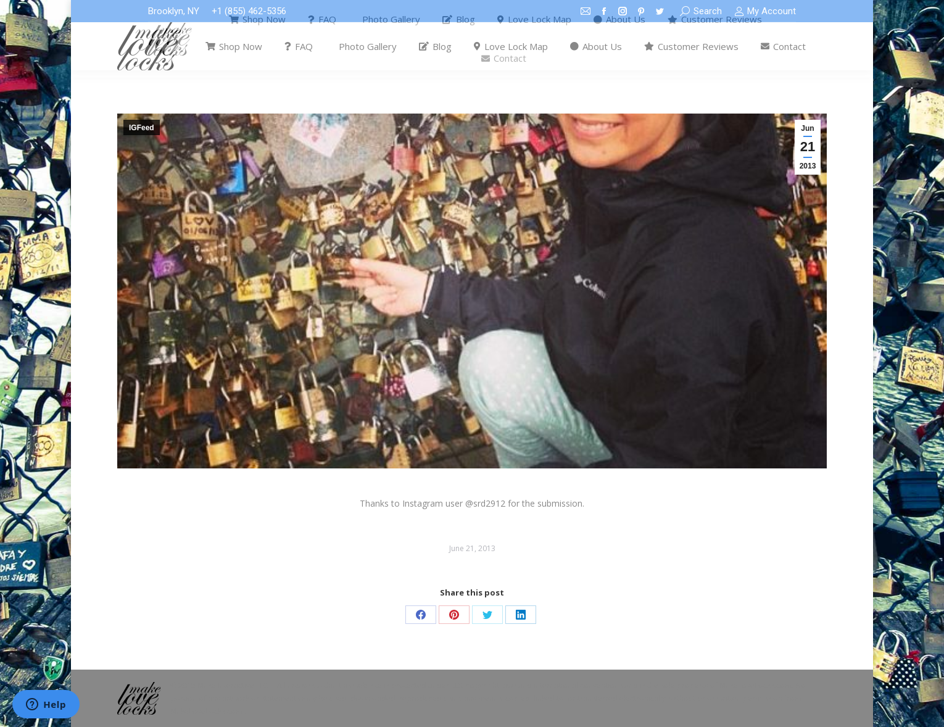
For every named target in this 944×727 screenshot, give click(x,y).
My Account (765, 11)
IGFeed (141, 127)
